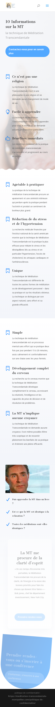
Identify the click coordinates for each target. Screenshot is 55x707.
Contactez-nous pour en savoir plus (26, 53)
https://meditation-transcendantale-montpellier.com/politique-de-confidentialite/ (27, 699)
